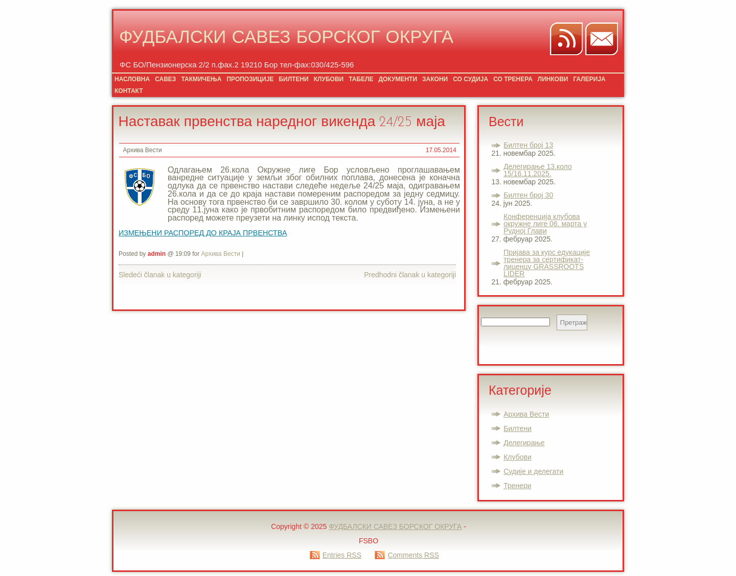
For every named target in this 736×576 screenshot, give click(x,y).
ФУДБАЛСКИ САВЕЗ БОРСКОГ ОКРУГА (286, 38)
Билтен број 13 (528, 145)
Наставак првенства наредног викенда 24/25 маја (282, 122)
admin (157, 253)
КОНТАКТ (128, 90)
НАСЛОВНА (132, 79)
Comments (413, 555)
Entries (342, 555)
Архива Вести (142, 150)
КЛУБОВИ (328, 79)
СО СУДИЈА (470, 79)
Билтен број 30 (528, 195)
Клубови (517, 457)
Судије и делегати (533, 471)
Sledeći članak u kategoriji (160, 275)
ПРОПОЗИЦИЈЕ (249, 79)
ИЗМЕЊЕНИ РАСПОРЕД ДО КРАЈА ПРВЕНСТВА (203, 233)
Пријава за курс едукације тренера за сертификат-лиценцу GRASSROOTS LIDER (546, 263)
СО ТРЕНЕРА (513, 79)
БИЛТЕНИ (293, 79)
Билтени (517, 428)
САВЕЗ (165, 79)
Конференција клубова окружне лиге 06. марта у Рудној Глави (545, 223)
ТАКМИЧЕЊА (201, 79)
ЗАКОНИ (435, 79)
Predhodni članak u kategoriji (410, 275)
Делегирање (523, 443)
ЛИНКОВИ (553, 79)
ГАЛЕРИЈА (589, 79)
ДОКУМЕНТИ (397, 79)
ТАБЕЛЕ (361, 79)
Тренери (517, 486)
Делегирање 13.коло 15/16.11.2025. (537, 170)
